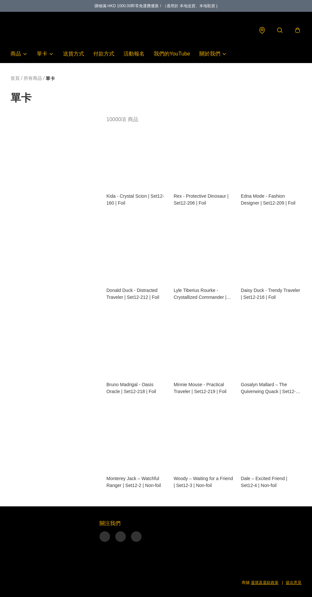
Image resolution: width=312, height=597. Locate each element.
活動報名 (134, 53)
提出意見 (293, 582)
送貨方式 (73, 53)
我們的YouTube (172, 53)
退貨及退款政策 (265, 582)
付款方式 (103, 53)
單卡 (42, 53)
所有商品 (33, 78)
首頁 (15, 78)
